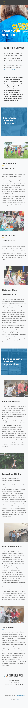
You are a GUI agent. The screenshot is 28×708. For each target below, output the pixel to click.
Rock (17, 699)
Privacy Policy (21, 695)
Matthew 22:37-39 (10, 70)
